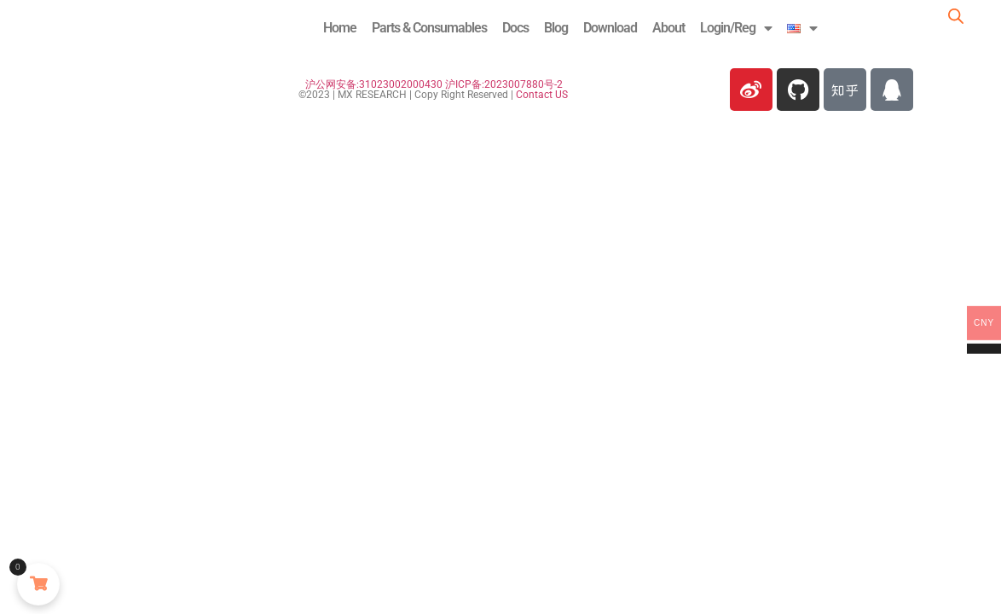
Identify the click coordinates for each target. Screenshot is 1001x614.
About (668, 28)
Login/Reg (736, 28)
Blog (556, 28)
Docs (515, 28)
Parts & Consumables (429, 28)
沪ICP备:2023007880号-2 (504, 84)
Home (339, 28)
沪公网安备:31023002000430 (374, 84)
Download (610, 28)
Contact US (542, 95)
